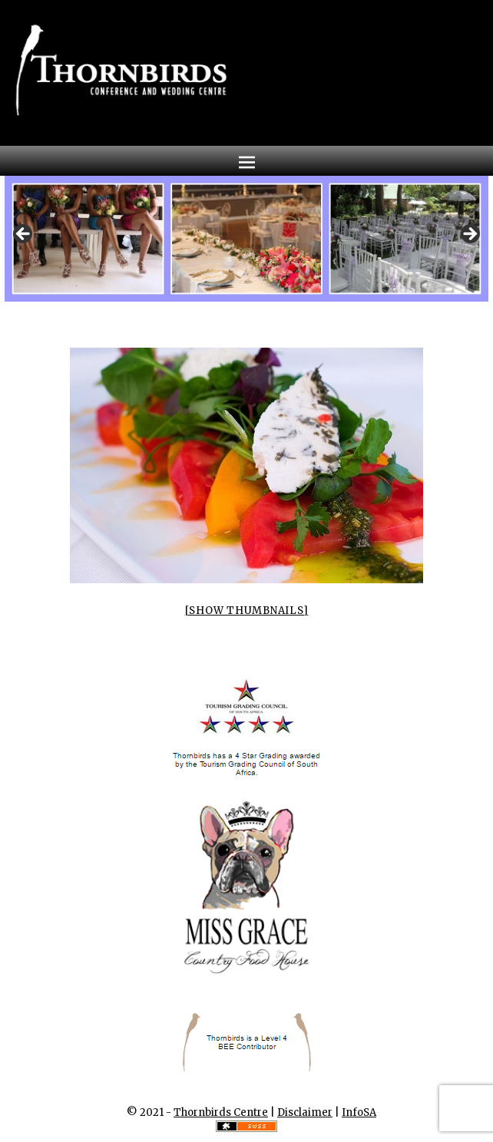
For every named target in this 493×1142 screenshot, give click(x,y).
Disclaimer (305, 1112)
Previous (23, 234)
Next (469, 234)
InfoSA (359, 1112)
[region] (246, 239)
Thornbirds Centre (221, 1112)
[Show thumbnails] (247, 610)
